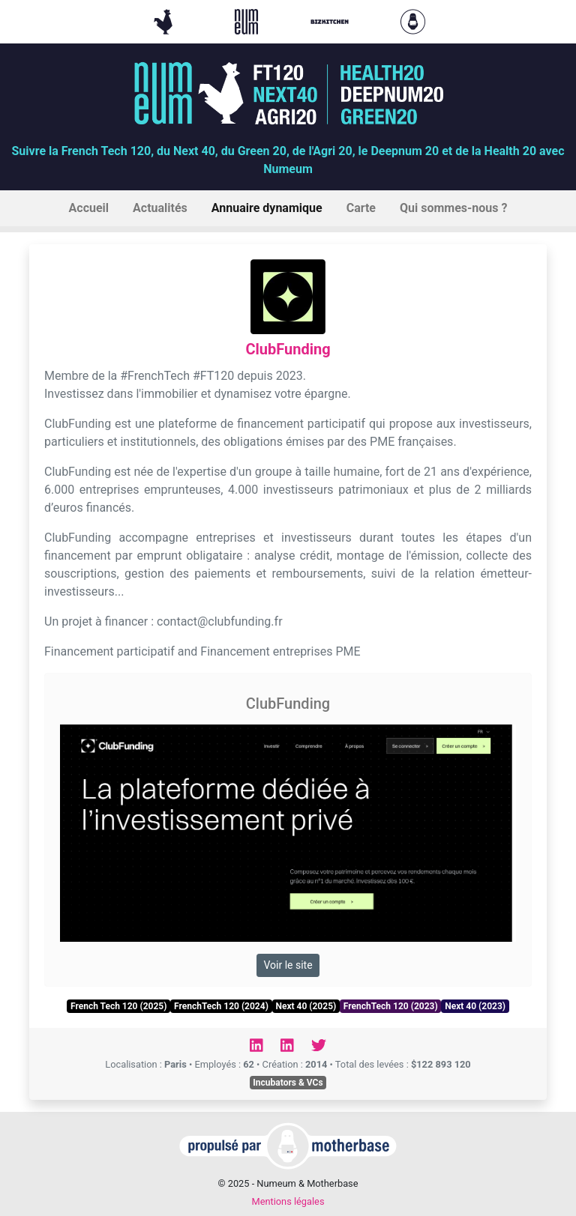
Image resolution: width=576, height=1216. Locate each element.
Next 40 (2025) (305, 1006)
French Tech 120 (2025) (118, 1006)
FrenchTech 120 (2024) (221, 1006)
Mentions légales (287, 1201)
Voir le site (287, 965)
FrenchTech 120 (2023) (391, 1006)
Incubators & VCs (287, 1082)
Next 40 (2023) (475, 1006)
